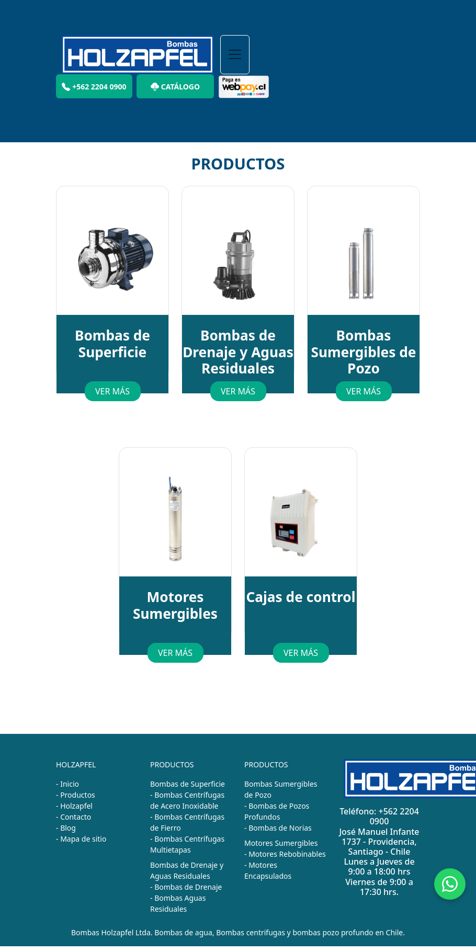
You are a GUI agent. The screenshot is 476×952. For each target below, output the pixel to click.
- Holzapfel (74, 806)
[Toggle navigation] (235, 54)
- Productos (75, 795)
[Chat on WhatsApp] (450, 884)
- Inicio (67, 784)
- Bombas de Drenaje (186, 887)
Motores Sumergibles (281, 843)
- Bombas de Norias (278, 828)
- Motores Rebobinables (285, 854)
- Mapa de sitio (81, 839)
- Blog (66, 828)
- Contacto (73, 817)
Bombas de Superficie (187, 784)
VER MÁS (112, 391)
